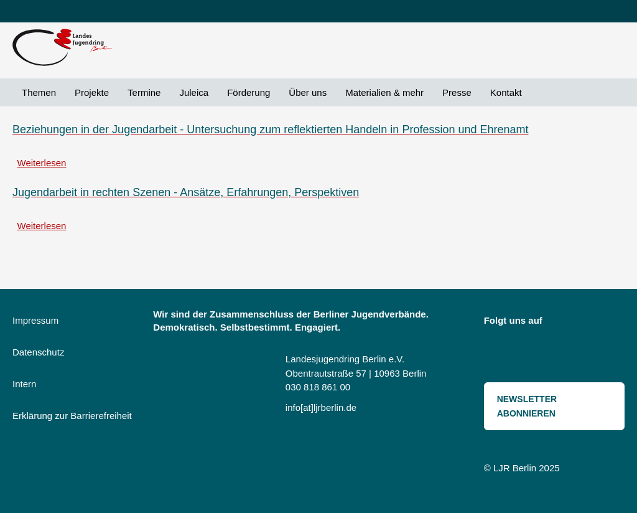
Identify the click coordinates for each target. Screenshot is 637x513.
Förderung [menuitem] (248, 92)
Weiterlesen (42, 163)
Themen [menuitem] (39, 92)
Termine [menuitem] (144, 92)
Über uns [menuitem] (308, 92)
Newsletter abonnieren (527, 406)
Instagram (560, 323)
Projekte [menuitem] (92, 92)
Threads (499, 348)
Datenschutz (38, 352)
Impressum (35, 320)
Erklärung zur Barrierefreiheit (72, 415)
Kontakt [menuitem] (506, 92)
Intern (24, 384)
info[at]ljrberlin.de (321, 407)
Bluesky (588, 323)
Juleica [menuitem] (193, 92)
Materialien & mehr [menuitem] (384, 92)
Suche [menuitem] (540, 92)
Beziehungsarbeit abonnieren (17, 253)
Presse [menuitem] (457, 92)
